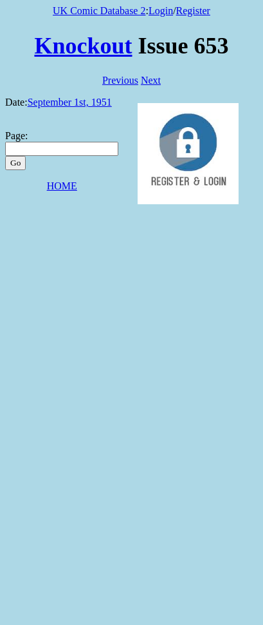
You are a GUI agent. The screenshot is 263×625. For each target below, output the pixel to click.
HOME (62, 185)
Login (161, 10)
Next (151, 80)
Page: (16, 135)
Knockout (83, 46)
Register (193, 10)
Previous (120, 80)
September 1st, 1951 (70, 102)
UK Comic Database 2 (99, 10)
